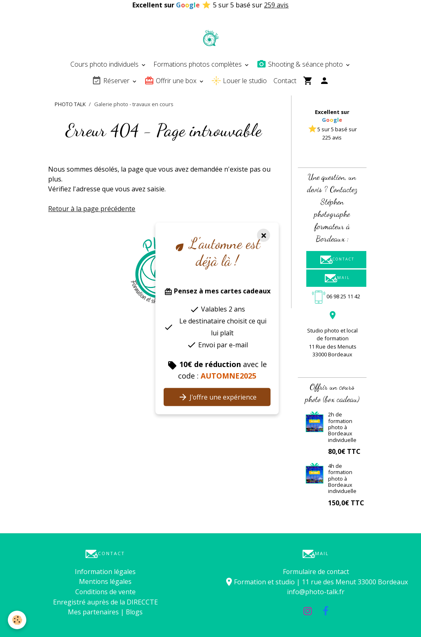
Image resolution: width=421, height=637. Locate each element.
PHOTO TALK (70, 104)
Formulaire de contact (315, 571)
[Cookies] (17, 620)
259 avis (276, 4)
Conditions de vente (105, 591)
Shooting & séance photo (301, 64)
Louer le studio (239, 81)
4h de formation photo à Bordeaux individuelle (342, 478)
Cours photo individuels (105, 64)
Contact (284, 80)
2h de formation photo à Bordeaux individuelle (342, 427)
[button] (304, 148)
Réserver (111, 81)
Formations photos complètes (198, 64)
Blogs (134, 611)
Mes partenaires (92, 611)
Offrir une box (171, 81)
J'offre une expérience (217, 397)
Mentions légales (105, 581)
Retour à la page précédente (92, 208)
